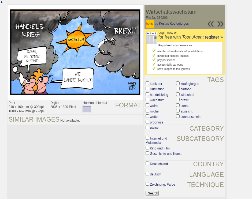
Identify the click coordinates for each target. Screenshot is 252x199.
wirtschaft (187, 95)
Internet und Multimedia (156, 141)
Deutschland (159, 164)
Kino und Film (159, 148)
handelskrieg (159, 95)
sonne (185, 106)
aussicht (186, 111)
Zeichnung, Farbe (162, 184)
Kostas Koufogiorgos (174, 23)
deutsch (155, 174)
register (214, 37)
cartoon (186, 89)
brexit (184, 100)
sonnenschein (191, 117)
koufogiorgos (190, 84)
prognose (156, 122)
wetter (154, 117)
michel (154, 111)
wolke (154, 106)
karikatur (156, 84)
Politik (154, 128)
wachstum (157, 100)
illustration (157, 89)
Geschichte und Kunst (165, 154)
